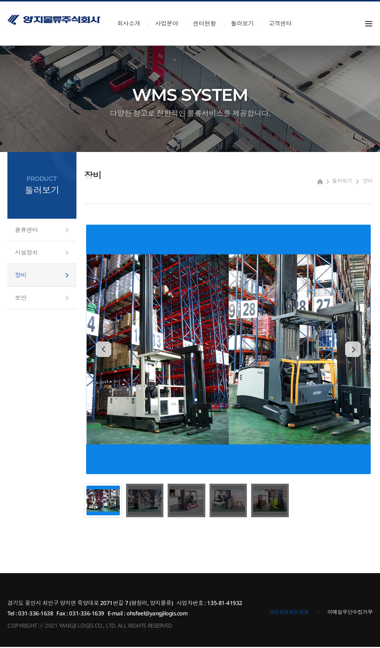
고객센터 (280, 23)
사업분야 (166, 23)
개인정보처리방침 (289, 612)
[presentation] (108, 350)
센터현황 (204, 23)
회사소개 (128, 23)
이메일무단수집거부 (350, 612)
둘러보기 (242, 23)
